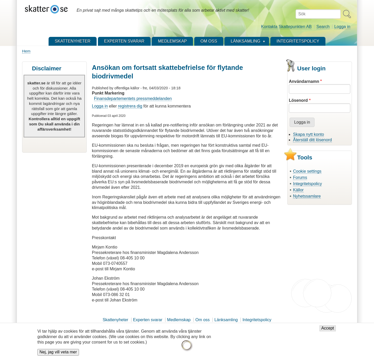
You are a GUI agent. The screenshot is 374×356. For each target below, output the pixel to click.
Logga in (342, 26)
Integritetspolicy (307, 184)
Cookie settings (307, 171)
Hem (26, 51)
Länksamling (226, 320)
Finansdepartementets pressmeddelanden (133, 98)
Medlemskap (179, 320)
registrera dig (130, 106)
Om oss (202, 320)
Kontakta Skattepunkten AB (286, 26)
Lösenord (298, 100)
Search (323, 26)
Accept (327, 330)
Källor (298, 190)
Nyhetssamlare (307, 196)
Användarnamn (304, 81)
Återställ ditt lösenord (312, 140)
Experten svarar (147, 320)
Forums (300, 177)
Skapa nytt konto (308, 134)
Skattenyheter (115, 320)
